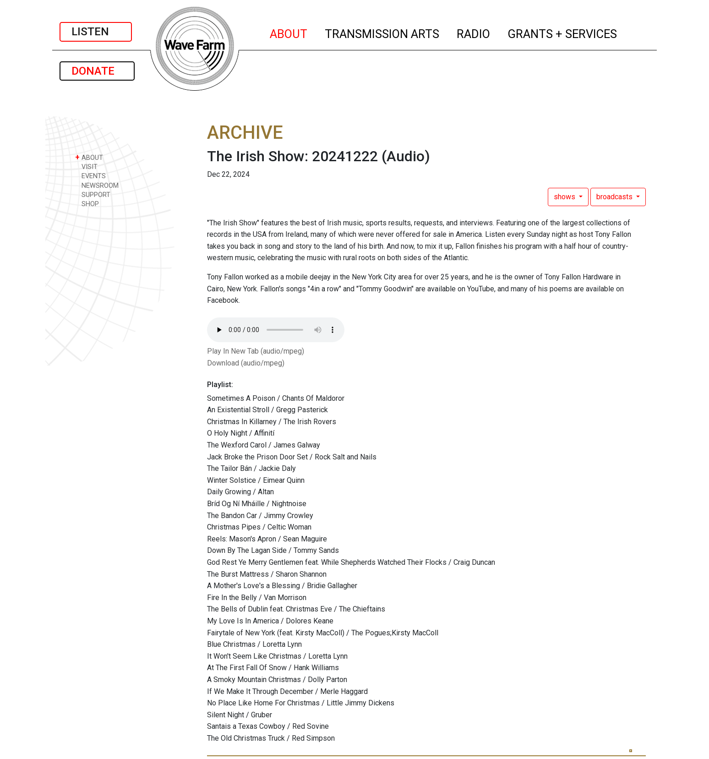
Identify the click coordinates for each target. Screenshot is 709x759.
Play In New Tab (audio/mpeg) (255, 351)
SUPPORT (92, 194)
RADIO (474, 32)
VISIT (86, 166)
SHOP (87, 203)
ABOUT (289, 32)
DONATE (97, 71)
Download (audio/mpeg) (245, 363)
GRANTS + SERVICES (563, 32)
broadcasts (615, 196)
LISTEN (95, 31)
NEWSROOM (97, 185)
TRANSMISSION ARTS (382, 32)
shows (565, 196)
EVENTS (90, 175)
